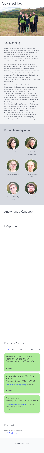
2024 (20, 349)
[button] (41, 3)
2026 (7, 349)
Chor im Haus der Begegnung (16, 385)
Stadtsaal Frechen (12, 365)
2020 (33, 349)
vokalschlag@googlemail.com (14, 433)
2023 (26, 349)
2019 (39, 349)
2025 (13, 349)
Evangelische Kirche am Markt (16, 404)
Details (10, 368)
